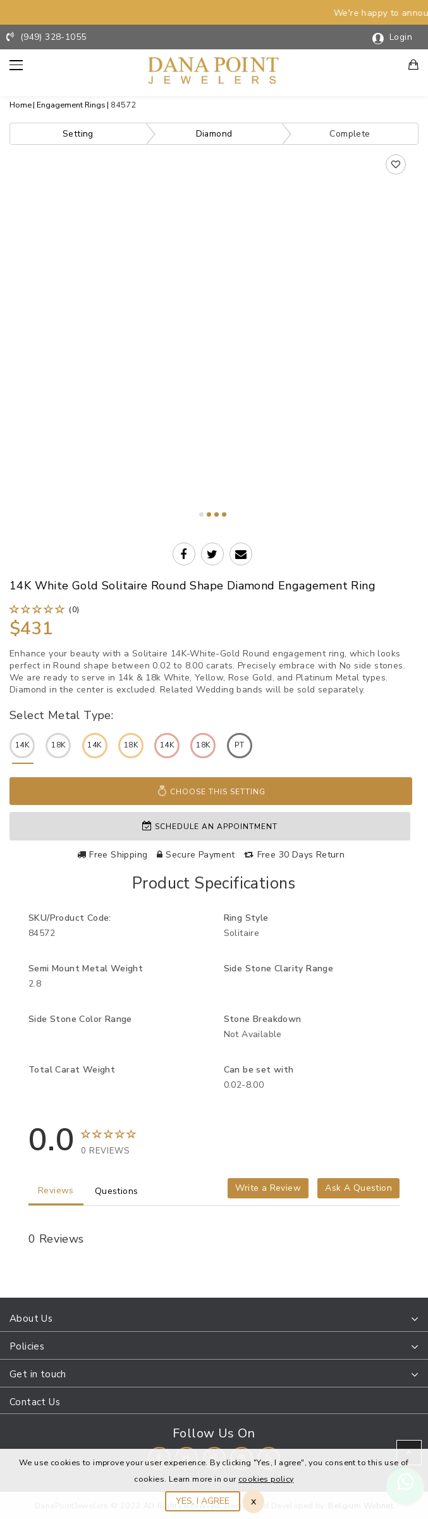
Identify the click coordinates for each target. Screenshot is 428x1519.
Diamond (214, 134)
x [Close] (253, 1501)
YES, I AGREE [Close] (202, 1501)
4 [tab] (224, 514)
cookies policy (266, 1478)
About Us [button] (30, 1317)
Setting (78, 134)
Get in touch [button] (37, 1373)
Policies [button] (26, 1345)
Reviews (56, 1189)
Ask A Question (358, 1187)
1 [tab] (201, 514)
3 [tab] (216, 514)
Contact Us (34, 1400)
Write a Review (268, 1187)
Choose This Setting (211, 791)
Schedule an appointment (210, 825)
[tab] (214, 1318)
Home (20, 104)
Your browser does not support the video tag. (214, 271)
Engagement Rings (71, 104)
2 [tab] (209, 514)
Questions (116, 1190)
